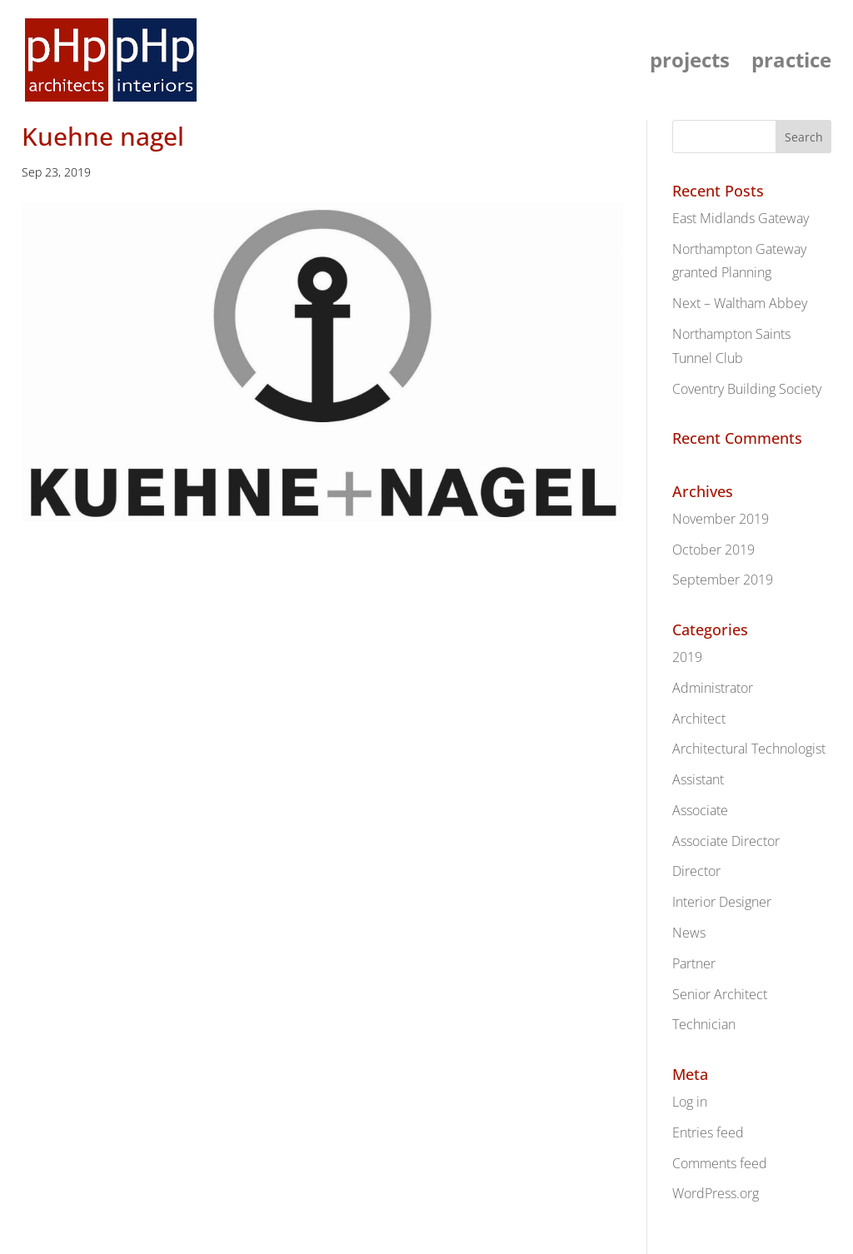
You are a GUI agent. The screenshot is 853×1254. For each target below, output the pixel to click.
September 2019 (722, 579)
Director (696, 871)
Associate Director (726, 841)
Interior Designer (721, 902)
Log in (689, 1101)
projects (690, 63)
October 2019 (713, 549)
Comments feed (719, 1163)
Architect (699, 718)
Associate (700, 810)
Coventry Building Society (746, 389)
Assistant (698, 779)
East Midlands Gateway (740, 218)
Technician (704, 1024)
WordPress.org (715, 1193)
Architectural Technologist (749, 748)
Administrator (712, 688)
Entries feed (708, 1132)
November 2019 (720, 519)
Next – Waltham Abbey (739, 303)
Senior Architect (719, 994)
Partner (694, 963)
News (689, 932)
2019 (687, 657)
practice (791, 63)
